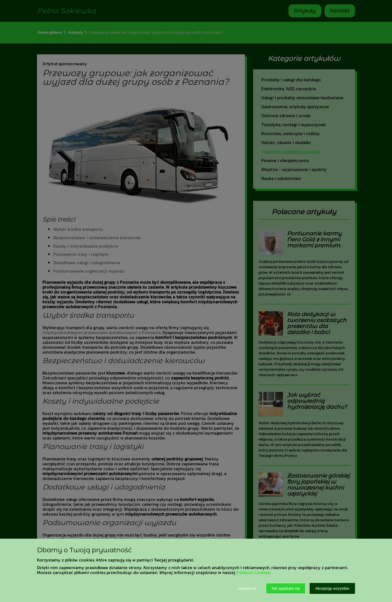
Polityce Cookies (253, 572)
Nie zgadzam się (286, 588)
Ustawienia (247, 588)
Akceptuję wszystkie (332, 588)
